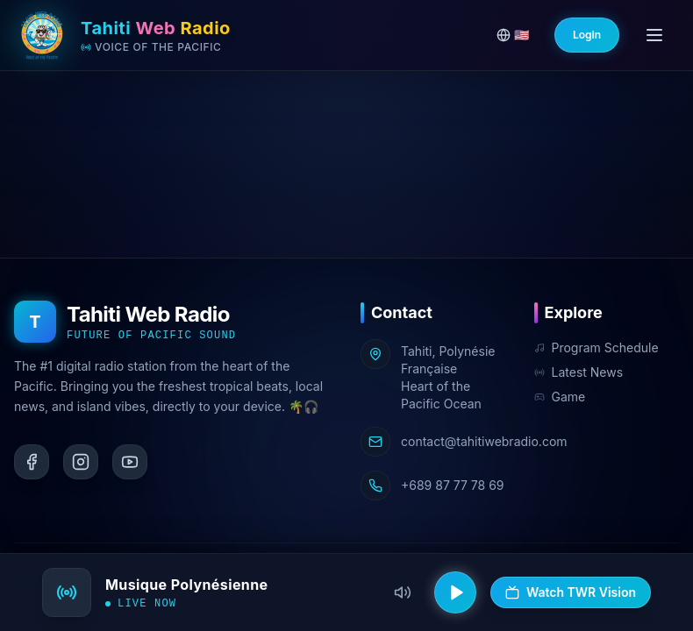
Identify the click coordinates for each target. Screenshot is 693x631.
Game (560, 396)
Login (587, 34)
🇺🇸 (513, 34)
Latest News (579, 372)
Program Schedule (596, 347)
